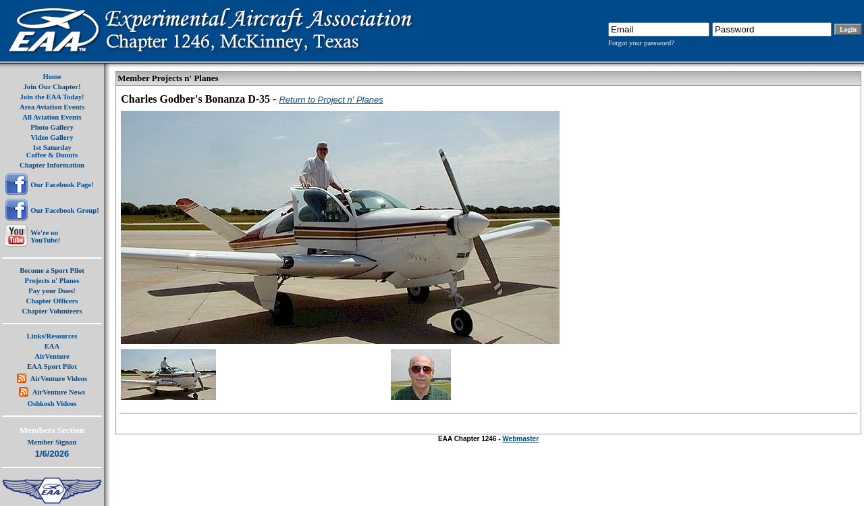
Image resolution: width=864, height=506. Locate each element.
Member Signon (52, 442)
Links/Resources (52, 336)
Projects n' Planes (52, 280)
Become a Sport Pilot (52, 270)
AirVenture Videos (58, 378)
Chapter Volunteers (52, 311)
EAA (52, 346)
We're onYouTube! (45, 236)
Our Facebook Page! (61, 184)
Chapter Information (52, 165)
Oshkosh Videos (52, 403)
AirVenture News (58, 392)
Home (52, 76)
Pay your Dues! (52, 291)
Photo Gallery (52, 127)
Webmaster (520, 438)
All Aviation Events (51, 117)
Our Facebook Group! (64, 210)
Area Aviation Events (52, 107)
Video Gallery (51, 137)
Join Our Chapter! (51, 87)
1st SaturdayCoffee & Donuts (52, 151)
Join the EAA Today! (52, 97)
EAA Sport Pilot (52, 366)
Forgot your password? (641, 43)
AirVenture (52, 356)
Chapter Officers (52, 301)
